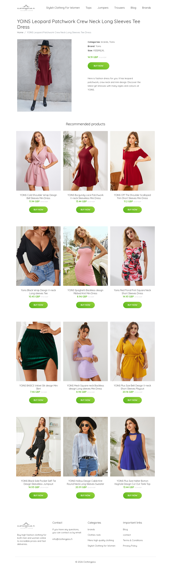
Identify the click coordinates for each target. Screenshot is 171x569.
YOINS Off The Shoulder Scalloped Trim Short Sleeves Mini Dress (132, 199)
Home (20, 34)
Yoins (112, 44)
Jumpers (102, 8)
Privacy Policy (130, 547)
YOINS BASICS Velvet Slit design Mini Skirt (38, 389)
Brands (146, 8)
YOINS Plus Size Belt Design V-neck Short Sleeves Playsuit (132, 389)
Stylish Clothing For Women (63, 8)
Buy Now (98, 68)
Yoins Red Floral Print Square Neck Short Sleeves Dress (132, 294)
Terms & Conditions (133, 542)
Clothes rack (94, 537)
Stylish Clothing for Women (101, 547)
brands (104, 44)
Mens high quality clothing (101, 542)
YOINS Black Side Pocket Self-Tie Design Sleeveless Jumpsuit (38, 484)
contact (127, 537)
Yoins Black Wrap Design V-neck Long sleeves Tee (38, 294)
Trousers (119, 8)
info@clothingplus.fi (62, 541)
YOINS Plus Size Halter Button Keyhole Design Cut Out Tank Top (132, 484)
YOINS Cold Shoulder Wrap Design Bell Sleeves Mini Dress (38, 199)
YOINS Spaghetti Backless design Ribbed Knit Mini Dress (85, 294)
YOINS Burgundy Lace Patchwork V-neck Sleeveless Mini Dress (85, 199)
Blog (133, 8)
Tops (89, 8)
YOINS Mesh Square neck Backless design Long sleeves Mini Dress (85, 389)
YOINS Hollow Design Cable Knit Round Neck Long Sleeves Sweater (85, 484)
